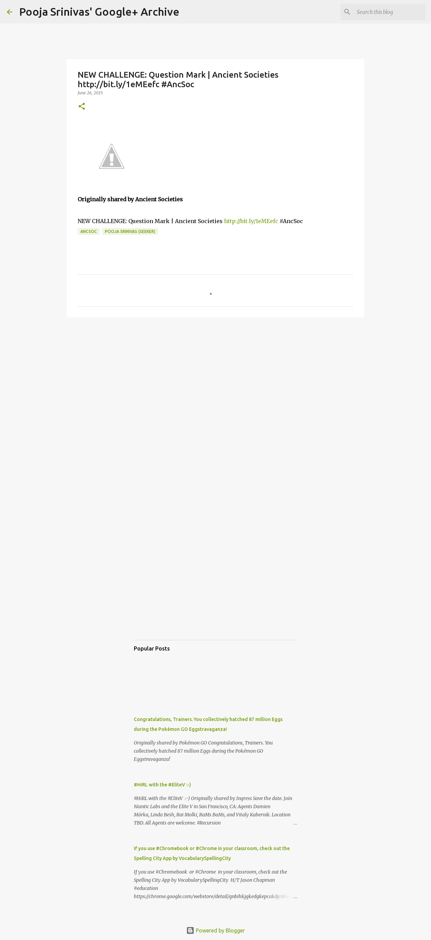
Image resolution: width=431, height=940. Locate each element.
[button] (82, 106)
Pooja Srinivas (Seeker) (130, 231)
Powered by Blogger (215, 930)
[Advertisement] (215, 375)
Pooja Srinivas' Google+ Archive (99, 11)
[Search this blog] (390, 12)
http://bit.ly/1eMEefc (251, 221)
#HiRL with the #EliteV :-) (162, 784)
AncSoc (88, 231)
